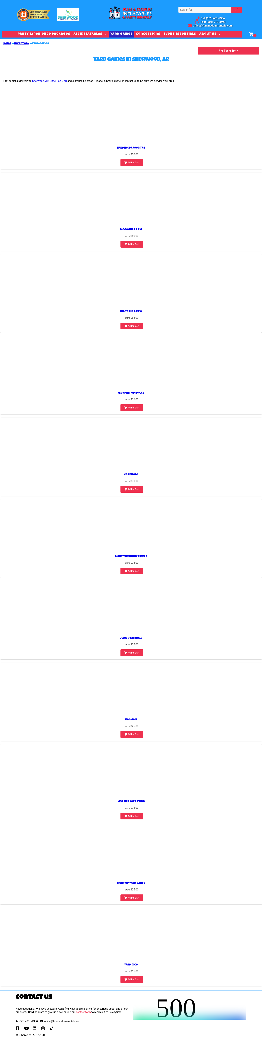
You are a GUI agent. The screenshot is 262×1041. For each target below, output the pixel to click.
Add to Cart (131, 162)
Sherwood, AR (40, 81)
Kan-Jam (131, 720)
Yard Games (121, 34)
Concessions (148, 34)
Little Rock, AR (58, 81)
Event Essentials (180, 34)
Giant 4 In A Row (131, 311)
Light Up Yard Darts (131, 883)
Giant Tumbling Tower (131, 556)
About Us (210, 34)
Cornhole (131, 474)
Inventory (21, 44)
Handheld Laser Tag (131, 148)
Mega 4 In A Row (131, 229)
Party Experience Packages (44, 34)
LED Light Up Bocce (131, 393)
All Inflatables (90, 34)
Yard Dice (131, 965)
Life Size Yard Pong (131, 801)
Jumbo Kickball (131, 638)
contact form (83, 1012)
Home (7, 44)
